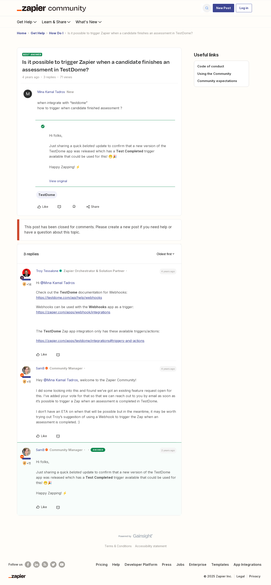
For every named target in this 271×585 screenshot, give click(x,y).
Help (116, 564)
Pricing (102, 564)
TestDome (46, 195)
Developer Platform (141, 564)
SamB (40, 368)
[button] (223, 8)
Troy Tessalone (47, 271)
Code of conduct (210, 66)
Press (166, 564)
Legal (240, 576)
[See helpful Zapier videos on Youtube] (62, 564)
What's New (89, 21)
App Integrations (247, 564)
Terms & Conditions (118, 546)
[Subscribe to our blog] (45, 564)
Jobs (180, 564)
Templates (220, 564)
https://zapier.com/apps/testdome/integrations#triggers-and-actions (90, 341)
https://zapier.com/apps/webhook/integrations (73, 312)
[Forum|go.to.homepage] (52, 8)
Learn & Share (56, 21)
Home (21, 33)
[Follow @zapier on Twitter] (53, 564)
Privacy (254, 576)
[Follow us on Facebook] (28, 564)
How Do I (56, 33)
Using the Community (214, 74)
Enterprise (197, 564)
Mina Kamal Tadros (51, 92)
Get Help (27, 21)
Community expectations (217, 81)
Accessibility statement (151, 546)
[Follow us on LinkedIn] (36, 564)
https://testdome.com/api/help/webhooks (69, 297)
